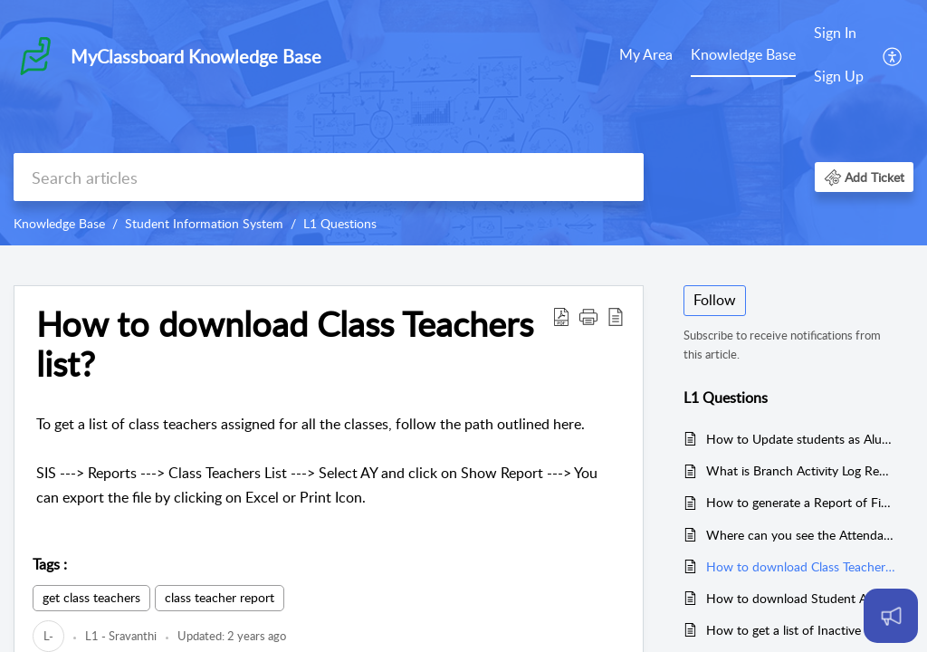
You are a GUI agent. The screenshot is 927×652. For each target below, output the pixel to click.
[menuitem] (646, 56)
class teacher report (219, 597)
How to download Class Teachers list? (800, 566)
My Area (646, 54)
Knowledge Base (743, 54)
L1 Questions (340, 223)
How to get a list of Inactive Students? (800, 629)
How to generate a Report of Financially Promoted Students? (800, 502)
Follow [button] (714, 300)
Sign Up (839, 76)
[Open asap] (891, 616)
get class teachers (91, 597)
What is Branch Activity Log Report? (800, 470)
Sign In (835, 33)
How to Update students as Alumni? (800, 438)
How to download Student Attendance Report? (800, 598)
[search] (329, 177)
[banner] (463, 122)
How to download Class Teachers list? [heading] (284, 344)
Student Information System (204, 223)
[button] (893, 55)
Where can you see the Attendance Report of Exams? (800, 534)
